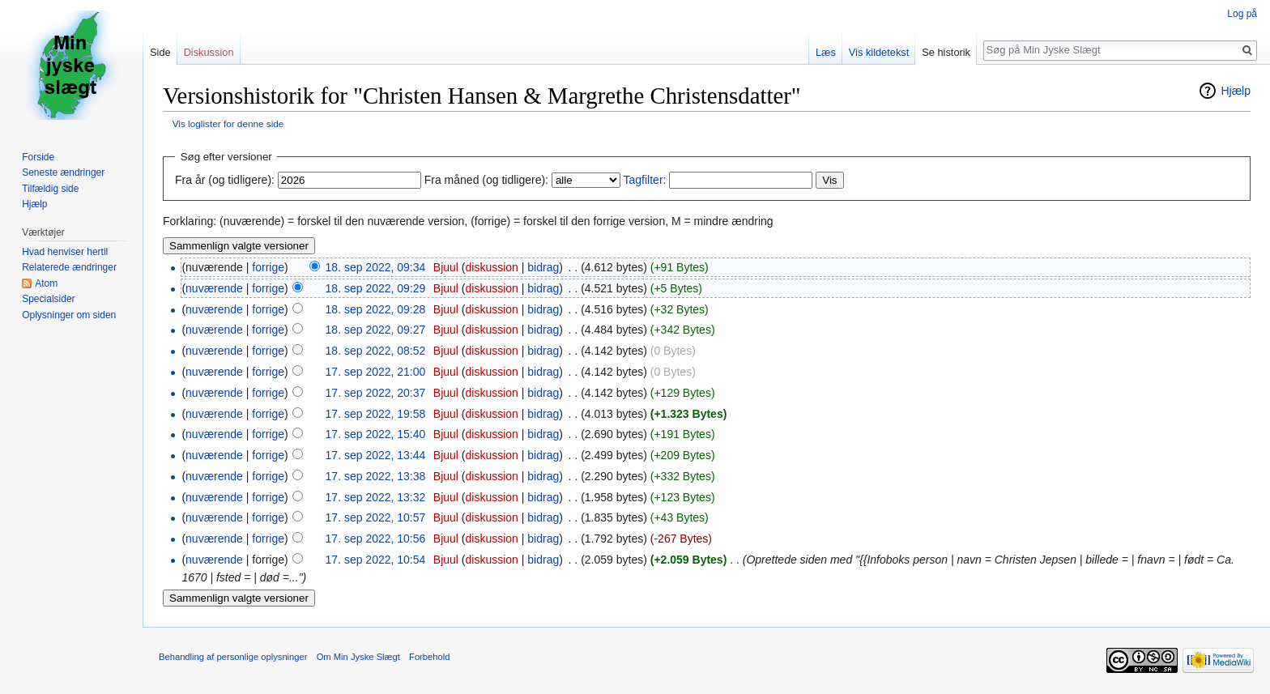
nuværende (214, 288)
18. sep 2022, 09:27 (376, 329)
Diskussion (209, 52)
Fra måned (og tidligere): (486, 179)
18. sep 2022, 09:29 (376, 288)
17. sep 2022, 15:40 (376, 434)
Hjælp (1236, 90)
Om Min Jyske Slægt (358, 657)
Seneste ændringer (63, 172)
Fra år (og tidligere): (225, 179)
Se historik (946, 52)
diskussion (492, 267)
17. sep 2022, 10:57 (376, 517)
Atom (46, 283)
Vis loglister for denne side (228, 123)
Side (160, 52)
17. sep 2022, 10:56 (376, 538)
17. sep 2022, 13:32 (376, 497)
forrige (268, 267)
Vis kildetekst (879, 52)
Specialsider (48, 298)
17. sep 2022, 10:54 (376, 559)
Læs (826, 52)
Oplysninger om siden (69, 315)
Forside (38, 157)
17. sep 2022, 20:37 (376, 392)
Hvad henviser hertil (65, 252)
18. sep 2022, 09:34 (376, 267)
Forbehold (429, 657)
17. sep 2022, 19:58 (376, 413)
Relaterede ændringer (69, 267)
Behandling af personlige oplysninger (233, 657)
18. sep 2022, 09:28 (376, 309)
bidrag (543, 267)
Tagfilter (643, 179)
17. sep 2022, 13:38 (376, 476)
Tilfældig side (50, 188)
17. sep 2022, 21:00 (376, 371)
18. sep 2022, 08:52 (376, 350)
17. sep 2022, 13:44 (376, 455)
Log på (1242, 13)
